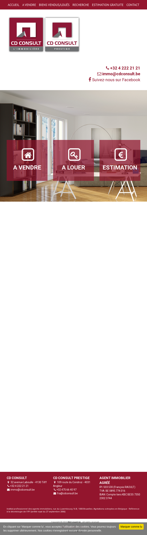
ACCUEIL (13, 5)
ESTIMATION (120, 159)
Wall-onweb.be (74, 522)
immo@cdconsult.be (22, 489)
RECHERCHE (81, 5)
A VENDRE (29, 5)
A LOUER (73, 159)
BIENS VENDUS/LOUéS (54, 5)
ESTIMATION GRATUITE (108, 5)
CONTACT (132, 5)
